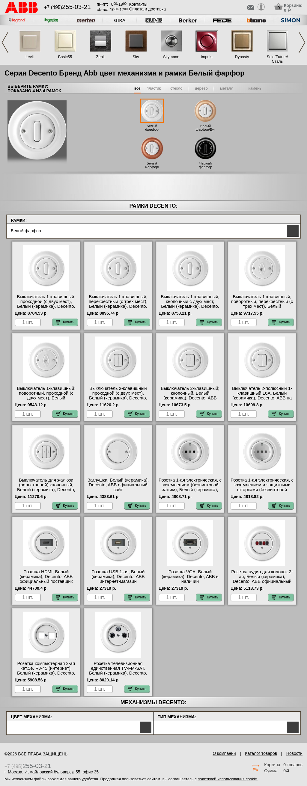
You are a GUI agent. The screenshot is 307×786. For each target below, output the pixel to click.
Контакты (138, 4)
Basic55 (65, 57)
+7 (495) (67, 7)
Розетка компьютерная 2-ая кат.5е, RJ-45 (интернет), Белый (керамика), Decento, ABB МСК (46, 670)
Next (302, 42)
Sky (136, 57)
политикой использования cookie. (228, 779)
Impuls (206, 57)
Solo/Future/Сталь (277, 59)
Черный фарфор (205, 165)
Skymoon (171, 57)
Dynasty (242, 57)
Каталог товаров (261, 753)
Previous (5, 42)
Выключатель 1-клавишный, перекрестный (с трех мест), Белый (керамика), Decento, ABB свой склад (118, 303)
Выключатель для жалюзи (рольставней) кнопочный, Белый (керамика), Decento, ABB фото (46, 487)
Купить (65, 322)
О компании (224, 753)
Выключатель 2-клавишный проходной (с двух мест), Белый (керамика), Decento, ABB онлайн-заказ (118, 395)
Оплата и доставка (147, 9)
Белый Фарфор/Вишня (152, 167)
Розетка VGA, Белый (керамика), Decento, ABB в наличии (190, 576)
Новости (294, 753)
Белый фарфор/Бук (206, 127)
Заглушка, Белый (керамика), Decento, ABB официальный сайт (118, 485)
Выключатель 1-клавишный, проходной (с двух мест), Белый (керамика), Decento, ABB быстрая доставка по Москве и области (46, 306)
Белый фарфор (152, 127)
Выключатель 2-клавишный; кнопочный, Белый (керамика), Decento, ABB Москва (190, 395)
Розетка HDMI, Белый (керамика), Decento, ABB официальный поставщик (46, 576)
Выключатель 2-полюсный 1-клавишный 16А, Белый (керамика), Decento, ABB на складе (262, 395)
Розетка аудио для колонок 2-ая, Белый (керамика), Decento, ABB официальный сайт (262, 579)
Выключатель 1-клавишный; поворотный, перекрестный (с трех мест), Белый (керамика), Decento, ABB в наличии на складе (262, 306)
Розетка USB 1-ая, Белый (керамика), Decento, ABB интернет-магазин (118, 576)
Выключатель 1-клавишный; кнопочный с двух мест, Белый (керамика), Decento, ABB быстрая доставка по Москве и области (190, 306)
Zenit (100, 57)
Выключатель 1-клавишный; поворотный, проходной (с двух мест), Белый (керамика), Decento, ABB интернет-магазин (46, 398)
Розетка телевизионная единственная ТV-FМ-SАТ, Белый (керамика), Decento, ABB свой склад (118, 670)
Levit (29, 57)
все (137, 88)
